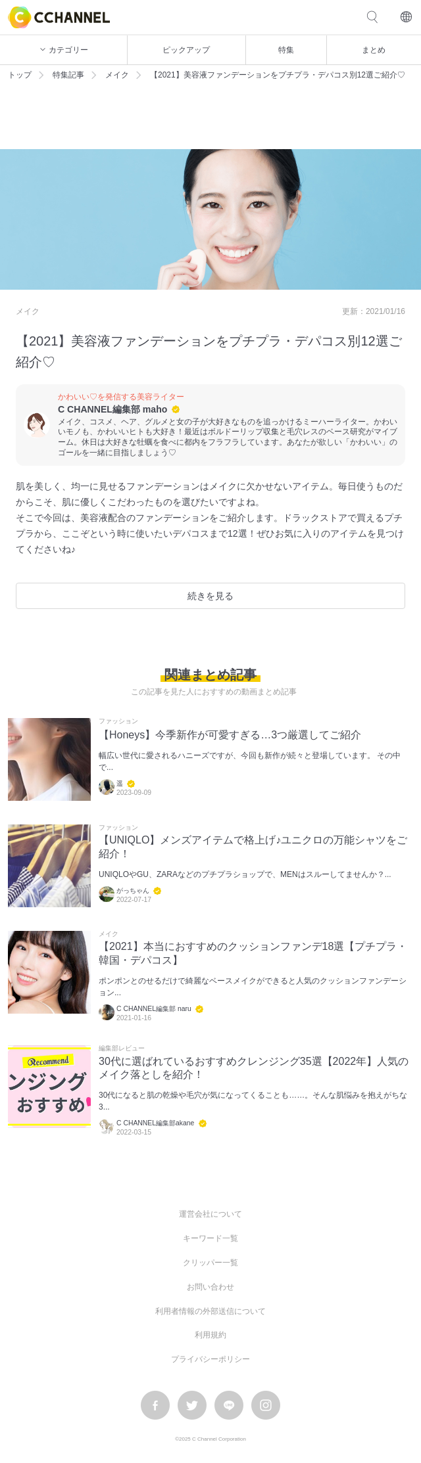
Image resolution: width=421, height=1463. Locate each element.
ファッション (118, 721)
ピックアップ (186, 50)
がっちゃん (132, 890)
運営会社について (210, 1214)
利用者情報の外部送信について (210, 1311)
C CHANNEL (59, 17)
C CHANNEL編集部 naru (153, 1008)
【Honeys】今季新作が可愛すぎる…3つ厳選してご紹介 (230, 734)
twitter (192, 1405)
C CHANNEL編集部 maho (112, 409)
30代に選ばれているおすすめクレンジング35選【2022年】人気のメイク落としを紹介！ (254, 1068)
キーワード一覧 (210, 1238)
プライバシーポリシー (210, 1359)
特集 (286, 50)
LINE (228, 1405)
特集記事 (68, 74)
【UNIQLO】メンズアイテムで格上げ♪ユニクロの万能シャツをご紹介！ (253, 846)
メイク (117, 74)
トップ (20, 74)
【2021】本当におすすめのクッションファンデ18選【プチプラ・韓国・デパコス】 (253, 953)
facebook (155, 1405)
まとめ (373, 50)
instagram (265, 1405)
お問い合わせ (210, 1287)
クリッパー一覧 (210, 1262)
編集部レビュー (122, 1048)
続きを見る (210, 596)
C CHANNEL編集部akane (155, 1123)
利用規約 (210, 1334)
